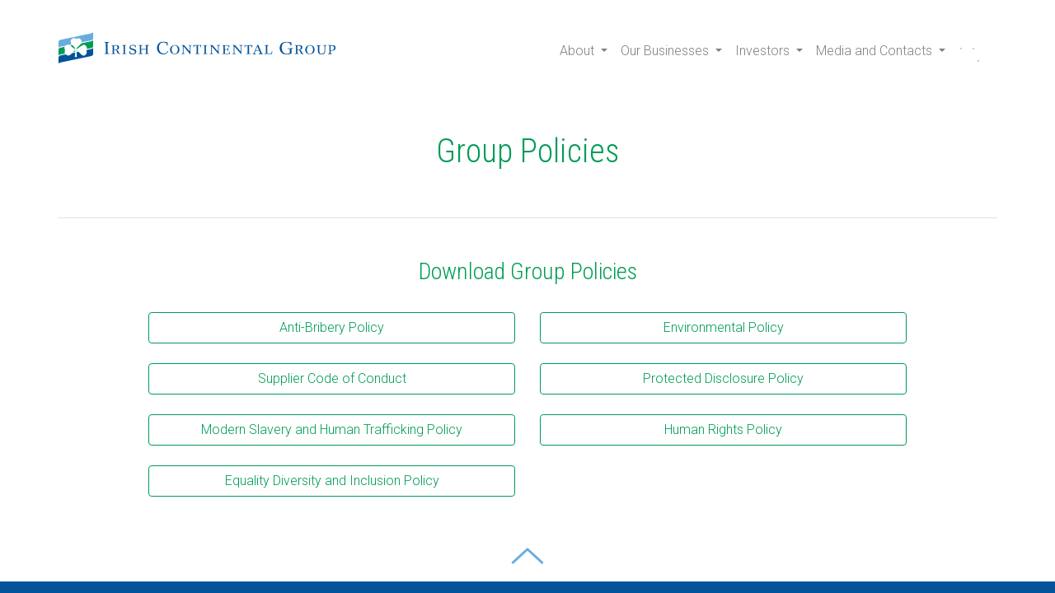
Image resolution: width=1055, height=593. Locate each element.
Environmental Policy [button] (723, 327)
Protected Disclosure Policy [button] (723, 378)
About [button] (579, 50)
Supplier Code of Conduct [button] (332, 378)
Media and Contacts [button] (875, 50)
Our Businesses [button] (666, 50)
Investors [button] (764, 50)
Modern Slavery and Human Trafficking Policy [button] (331, 429)
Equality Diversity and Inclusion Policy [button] (332, 480)
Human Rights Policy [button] (723, 429)
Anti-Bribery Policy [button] (331, 327)
